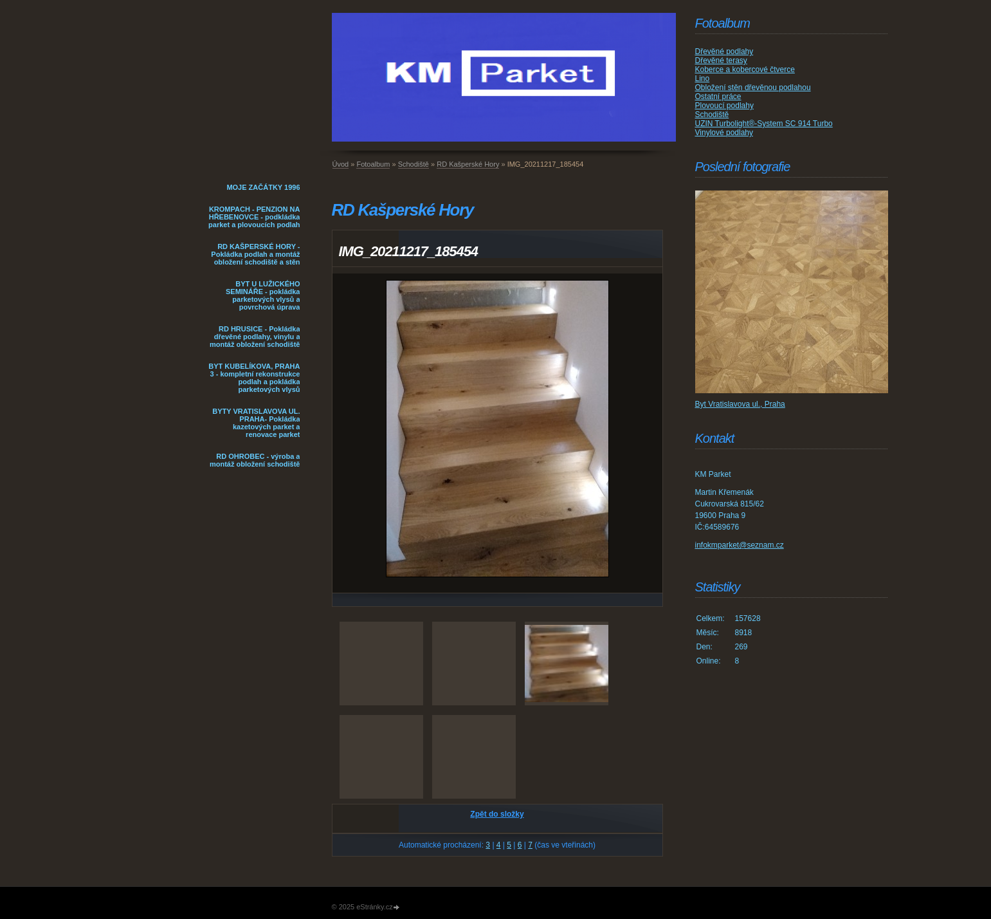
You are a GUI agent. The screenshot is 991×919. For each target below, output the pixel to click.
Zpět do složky (496, 814)
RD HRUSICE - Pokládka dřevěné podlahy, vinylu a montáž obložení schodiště (255, 336)
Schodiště (413, 164)
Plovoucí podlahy (724, 105)
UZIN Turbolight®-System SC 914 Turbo (764, 123)
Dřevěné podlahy (724, 51)
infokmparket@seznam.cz (739, 545)
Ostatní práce (718, 96)
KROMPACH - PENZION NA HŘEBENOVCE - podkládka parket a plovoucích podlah (254, 216)
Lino (702, 78)
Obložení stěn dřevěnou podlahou (753, 87)
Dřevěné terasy (721, 60)
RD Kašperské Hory (468, 164)
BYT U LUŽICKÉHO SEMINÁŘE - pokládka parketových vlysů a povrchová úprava (263, 295)
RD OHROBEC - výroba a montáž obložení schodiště (255, 460)
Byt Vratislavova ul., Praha (740, 404)
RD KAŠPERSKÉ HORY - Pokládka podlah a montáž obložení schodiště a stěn (255, 254)
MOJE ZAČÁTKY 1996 (263, 187)
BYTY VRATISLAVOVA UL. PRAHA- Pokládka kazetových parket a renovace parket (256, 422)
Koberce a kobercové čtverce (745, 69)
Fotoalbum (373, 164)
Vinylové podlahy (724, 132)
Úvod (340, 164)
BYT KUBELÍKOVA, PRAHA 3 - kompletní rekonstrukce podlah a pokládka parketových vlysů (254, 377)
